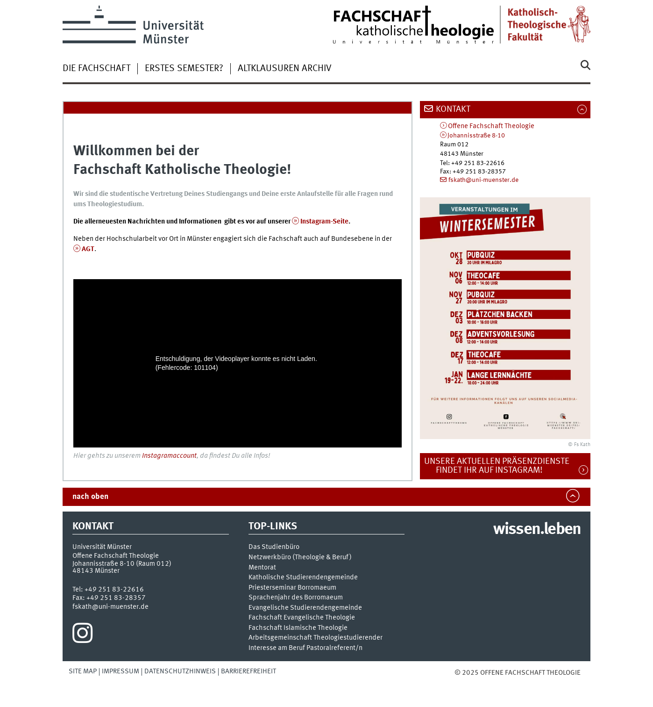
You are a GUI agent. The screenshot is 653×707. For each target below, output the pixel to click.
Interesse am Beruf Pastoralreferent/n (305, 648)
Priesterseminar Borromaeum (292, 588)
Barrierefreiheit (248, 671)
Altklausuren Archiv (285, 68)
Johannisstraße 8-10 (476, 135)
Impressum (120, 671)
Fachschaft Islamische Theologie (298, 628)
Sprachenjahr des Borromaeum (295, 597)
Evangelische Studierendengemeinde (305, 608)
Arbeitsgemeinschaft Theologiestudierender (315, 638)
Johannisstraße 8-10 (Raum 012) (121, 564)
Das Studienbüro (273, 547)
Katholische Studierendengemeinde (303, 577)
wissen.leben (537, 529)
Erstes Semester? (184, 68)
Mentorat (262, 567)
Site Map (83, 671)
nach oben (90, 497)
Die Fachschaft (96, 68)
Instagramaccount (169, 456)
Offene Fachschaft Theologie (491, 126)
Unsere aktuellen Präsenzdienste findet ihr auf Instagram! (501, 466)
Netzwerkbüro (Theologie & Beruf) (300, 557)
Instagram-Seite (324, 221)
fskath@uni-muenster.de (483, 180)
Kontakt (453, 109)
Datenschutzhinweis (180, 671)
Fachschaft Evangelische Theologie (301, 617)
